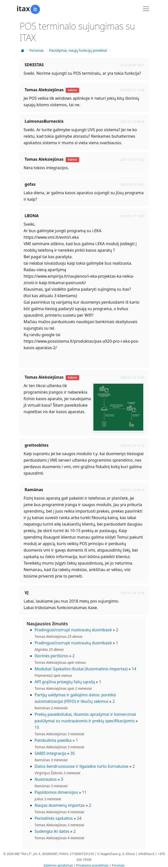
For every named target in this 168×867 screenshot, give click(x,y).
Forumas (36, 50)
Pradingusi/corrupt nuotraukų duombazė (73, 626)
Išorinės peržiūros (51, 652)
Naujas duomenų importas (60, 801)
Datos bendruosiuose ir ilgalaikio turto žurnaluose (82, 762)
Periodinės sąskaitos (54, 814)
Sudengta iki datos (52, 827)
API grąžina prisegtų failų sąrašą (65, 678)
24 (79, 814)
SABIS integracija (50, 749)
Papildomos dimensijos (56, 788)
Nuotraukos (46, 775)
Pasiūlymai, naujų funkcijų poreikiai (78, 50)
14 (134, 665)
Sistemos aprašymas (58, 861)
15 (37, 723)
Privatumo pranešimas (92, 861)
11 (84, 788)
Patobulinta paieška (53, 736)
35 (72, 749)
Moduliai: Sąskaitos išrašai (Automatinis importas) (81, 665)
